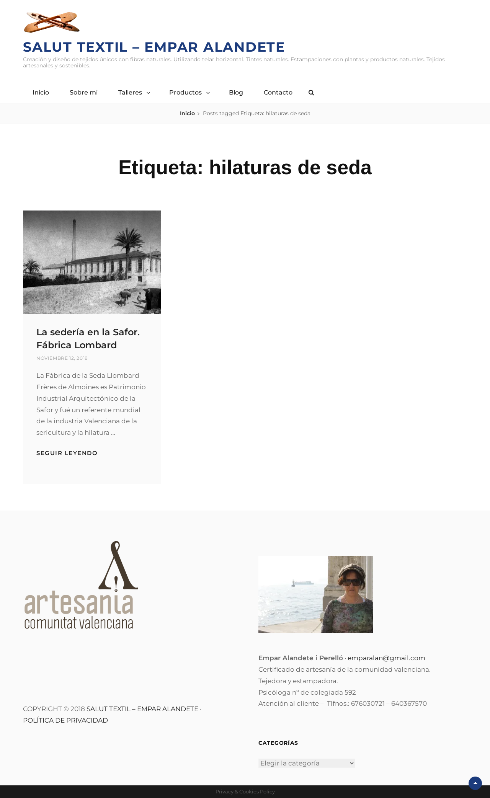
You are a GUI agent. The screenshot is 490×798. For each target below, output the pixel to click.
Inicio (41, 92)
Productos (185, 92)
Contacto (278, 92)
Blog (236, 92)
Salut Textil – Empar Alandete (154, 47)
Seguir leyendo (67, 453)
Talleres (130, 92)
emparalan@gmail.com (386, 658)
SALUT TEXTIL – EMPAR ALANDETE (142, 709)
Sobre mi (84, 92)
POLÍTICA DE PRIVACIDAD (65, 720)
